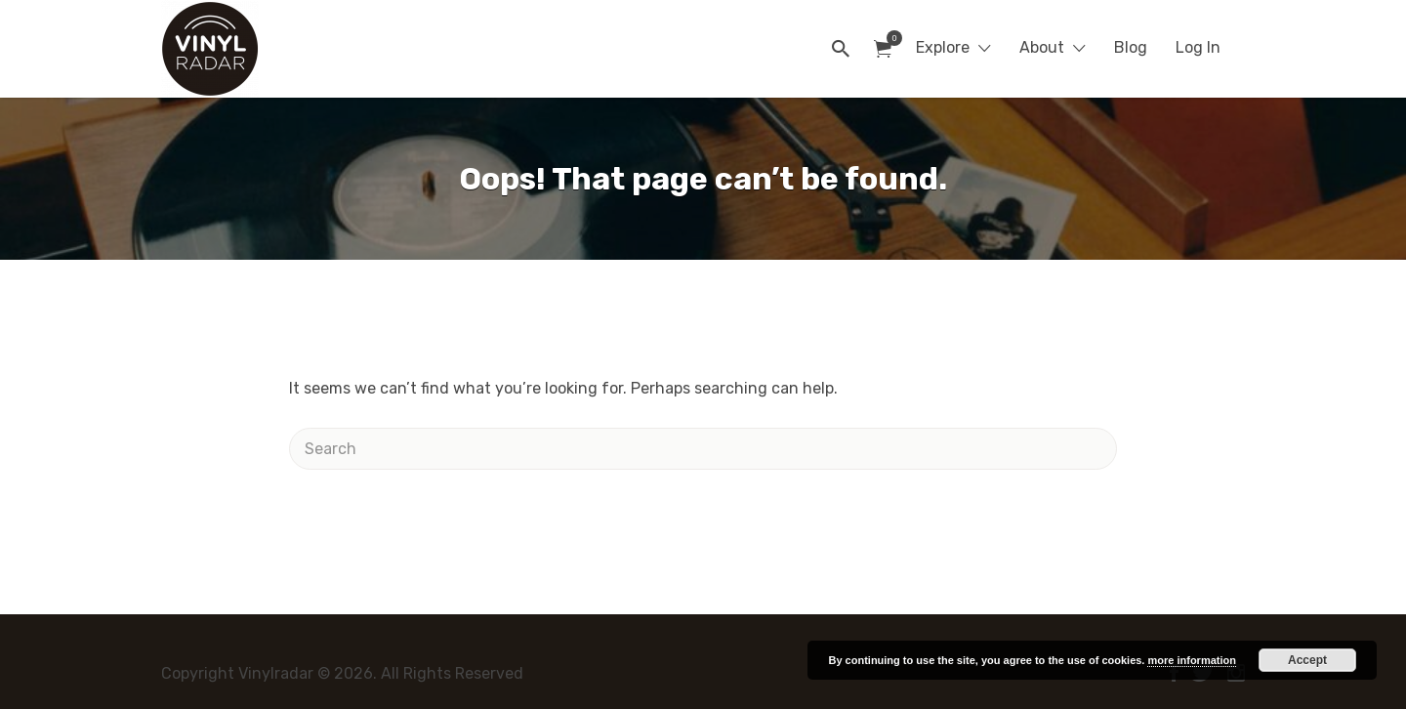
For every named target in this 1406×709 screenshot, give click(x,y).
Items (889, 38)
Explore (943, 47)
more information (1191, 660)
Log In (1198, 47)
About (1041, 47)
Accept (1307, 660)
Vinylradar (330, 49)
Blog (1130, 47)
